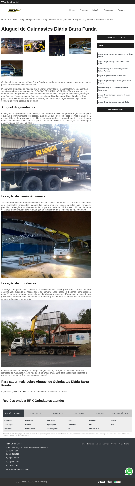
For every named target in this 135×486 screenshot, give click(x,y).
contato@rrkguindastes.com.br (18, 469)
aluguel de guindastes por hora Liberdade (112, 77)
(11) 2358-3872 (12, 458)
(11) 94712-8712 (13, 466)
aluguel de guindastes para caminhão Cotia (113, 104)
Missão (95, 10)
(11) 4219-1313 (19, 392)
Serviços (108, 10)
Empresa (83, 10)
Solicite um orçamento (115, 38)
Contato (121, 10)
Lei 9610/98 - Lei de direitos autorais (18, 435)
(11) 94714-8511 (13, 462)
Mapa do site (124, 444)
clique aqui (35, 392)
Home (72, 10)
